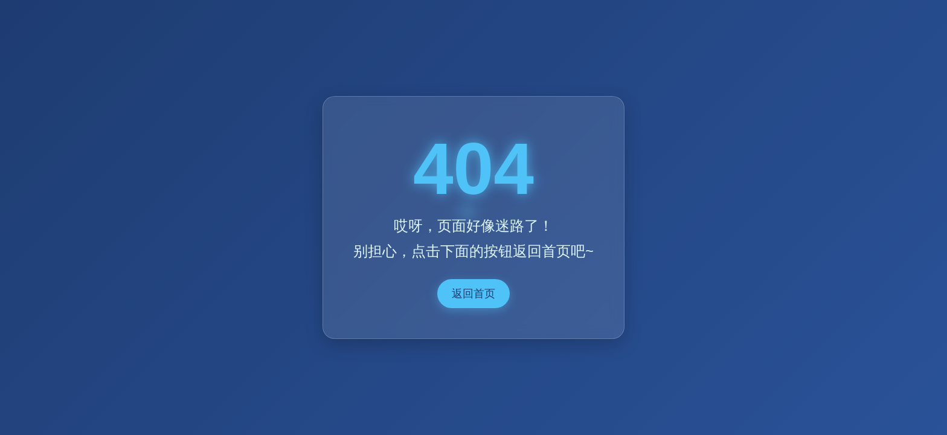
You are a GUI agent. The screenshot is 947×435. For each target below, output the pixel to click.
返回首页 (473, 294)
